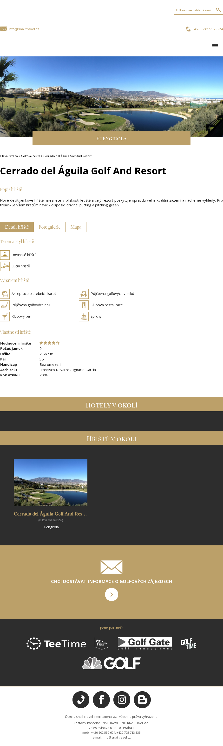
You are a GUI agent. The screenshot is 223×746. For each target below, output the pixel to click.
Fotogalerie (49, 227)
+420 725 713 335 (129, 732)
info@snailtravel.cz (24, 29)
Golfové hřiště (30, 156)
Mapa (75, 227)
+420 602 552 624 (207, 29)
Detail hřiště (17, 227)
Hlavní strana (9, 156)
